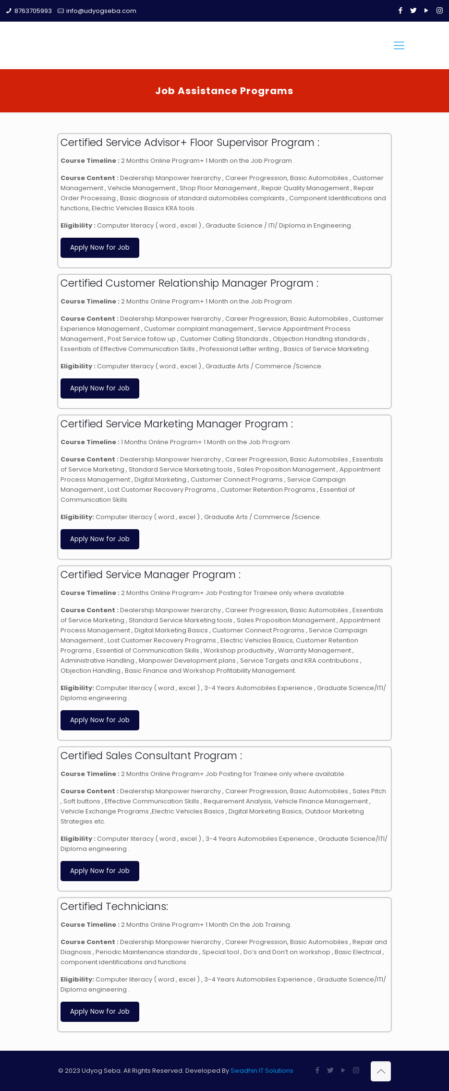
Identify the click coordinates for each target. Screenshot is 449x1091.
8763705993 (33, 10)
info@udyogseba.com (101, 10)
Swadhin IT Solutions (262, 1070)
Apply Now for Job (100, 247)
